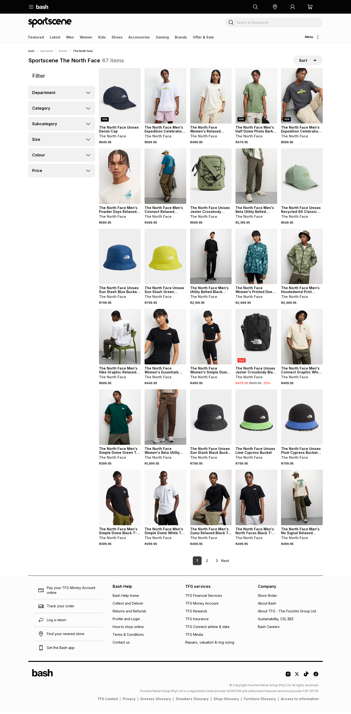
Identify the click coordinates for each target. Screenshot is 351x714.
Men (70, 37)
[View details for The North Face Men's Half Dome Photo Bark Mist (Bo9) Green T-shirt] (256, 98)
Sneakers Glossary (192, 701)
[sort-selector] (308, 62)
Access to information (300, 701)
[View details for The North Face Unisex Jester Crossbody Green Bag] (211, 178)
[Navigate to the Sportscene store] (50, 22)
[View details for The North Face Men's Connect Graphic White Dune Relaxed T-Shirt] (302, 339)
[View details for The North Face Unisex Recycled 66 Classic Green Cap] (302, 178)
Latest (55, 37)
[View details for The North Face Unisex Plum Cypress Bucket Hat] (302, 419)
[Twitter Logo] (297, 678)
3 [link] (208, 563)
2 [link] (199, 563)
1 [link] (189, 563)
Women (86, 37)
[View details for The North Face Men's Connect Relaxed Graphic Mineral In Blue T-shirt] (165, 178)
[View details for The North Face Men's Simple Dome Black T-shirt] (120, 500)
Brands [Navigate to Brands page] (63, 50)
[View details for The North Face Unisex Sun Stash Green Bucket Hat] (165, 259)
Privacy (129, 701)
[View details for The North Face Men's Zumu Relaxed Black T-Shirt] (211, 500)
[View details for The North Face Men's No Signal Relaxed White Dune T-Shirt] (302, 500)
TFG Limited (107, 701)
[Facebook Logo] (316, 678)
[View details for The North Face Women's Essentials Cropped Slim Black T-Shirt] (165, 339)
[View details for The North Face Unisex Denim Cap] (120, 98)
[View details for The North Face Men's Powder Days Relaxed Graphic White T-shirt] (120, 178)
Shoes (117, 37)
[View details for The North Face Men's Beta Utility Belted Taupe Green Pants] (256, 178)
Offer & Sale (203, 37)
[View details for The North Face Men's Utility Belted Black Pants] (211, 259)
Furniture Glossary (260, 701)
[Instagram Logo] (288, 678)
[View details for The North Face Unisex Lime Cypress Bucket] (256, 419)
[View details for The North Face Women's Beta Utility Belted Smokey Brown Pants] (165, 419)
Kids (102, 37)
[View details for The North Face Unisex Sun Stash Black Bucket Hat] (211, 419)
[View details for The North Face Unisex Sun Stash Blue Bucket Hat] (120, 259)
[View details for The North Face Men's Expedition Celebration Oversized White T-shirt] (165, 98)
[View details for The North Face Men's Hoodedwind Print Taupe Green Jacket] (302, 259)
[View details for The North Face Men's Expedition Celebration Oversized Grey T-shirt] (302, 98)
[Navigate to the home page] (42, 7)
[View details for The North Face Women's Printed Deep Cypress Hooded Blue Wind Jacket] (256, 259)
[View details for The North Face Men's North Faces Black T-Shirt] (256, 500)
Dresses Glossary (155, 701)
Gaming (162, 37)
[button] (275, 7)
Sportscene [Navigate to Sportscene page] (46, 50)
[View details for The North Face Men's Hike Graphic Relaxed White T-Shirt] (120, 339)
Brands (181, 37)
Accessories (139, 37)
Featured (36, 37)
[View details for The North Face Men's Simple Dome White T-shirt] (165, 500)
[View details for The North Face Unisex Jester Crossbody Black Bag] (256, 339)
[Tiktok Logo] (306, 678)
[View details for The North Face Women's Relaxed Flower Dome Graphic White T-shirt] (211, 98)
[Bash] (31, 51)
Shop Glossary (226, 701)
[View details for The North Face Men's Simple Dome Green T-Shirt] (120, 419)
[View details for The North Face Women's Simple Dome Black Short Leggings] (211, 339)
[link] (225, 563)
